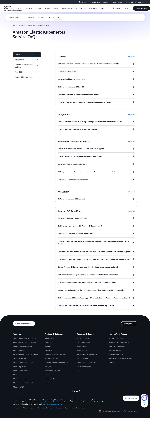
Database (48, 350)
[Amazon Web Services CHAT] (144, 398)
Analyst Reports (19, 350)
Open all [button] (131, 57)
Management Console (117, 338)
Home (15, 25)
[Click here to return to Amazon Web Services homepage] (13, 9)
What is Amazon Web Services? (24, 338)
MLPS (79, 371)
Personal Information (117, 346)
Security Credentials (116, 354)
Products (22, 25)
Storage (47, 346)
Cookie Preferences (77, 408)
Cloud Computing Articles (86, 362)
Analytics (48, 367)
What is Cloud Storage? (21, 371)
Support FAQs (82, 350)
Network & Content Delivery (55, 354)
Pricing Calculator (83, 342)
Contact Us (113, 362)
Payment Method (115, 350)
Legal (32, 408)
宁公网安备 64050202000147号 (112, 411)
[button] (29, 8)
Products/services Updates (23, 346)
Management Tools (52, 358)
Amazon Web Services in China (24, 342)
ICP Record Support (84, 367)
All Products (49, 338)
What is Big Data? (19, 367)
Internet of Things (51, 379)
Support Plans (82, 346)
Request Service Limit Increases (120, 358)
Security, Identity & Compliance (56, 362)
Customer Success (19, 358)
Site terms (16, 408)
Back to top (75, 391)
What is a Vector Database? (23, 383)
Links (66, 408)
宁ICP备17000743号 (130, 411)
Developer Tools (83, 338)
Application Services (52, 371)
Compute (48, 342)
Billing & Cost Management (119, 342)
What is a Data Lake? (20, 379)
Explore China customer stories (51, 404)
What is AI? (17, 375)
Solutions (48, 383)
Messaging (48, 375)
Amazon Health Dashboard (87, 354)
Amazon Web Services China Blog (25, 354)
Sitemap (58, 408)
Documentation (82, 358)
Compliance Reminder (45, 408)
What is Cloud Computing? (23, 362)
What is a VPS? (18, 387)
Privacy (25, 408)
